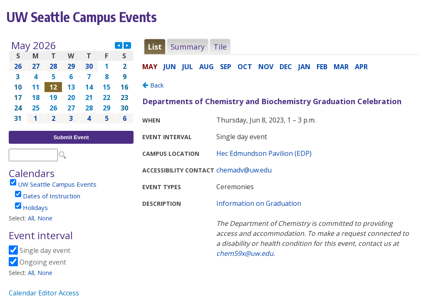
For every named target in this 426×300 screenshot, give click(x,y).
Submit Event (71, 137)
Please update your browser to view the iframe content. (71, 82)
